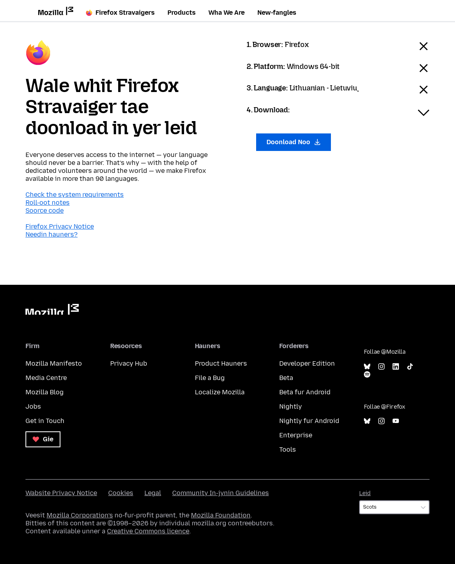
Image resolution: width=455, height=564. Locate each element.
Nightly (290, 406)
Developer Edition (307, 363)
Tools (287, 449)
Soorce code (44, 210)
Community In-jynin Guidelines (220, 493)
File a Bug (210, 378)
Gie (43, 439)
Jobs (33, 406)
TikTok (410, 366)
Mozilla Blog (44, 392)
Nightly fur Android (309, 421)
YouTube (396, 421)
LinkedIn (396, 366)
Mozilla (52, 309)
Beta (286, 378)
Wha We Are (226, 12)
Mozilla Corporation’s (80, 515)
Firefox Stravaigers (120, 12)
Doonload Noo (293, 142)
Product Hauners (221, 363)
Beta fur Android (305, 392)
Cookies (120, 493)
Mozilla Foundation (221, 515)
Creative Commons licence (148, 531)
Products (181, 12)
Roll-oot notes (47, 202)
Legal (152, 493)
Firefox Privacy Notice (59, 226)
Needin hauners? (51, 234)
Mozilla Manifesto (53, 363)
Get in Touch (44, 421)
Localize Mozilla (220, 392)
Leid (365, 493)
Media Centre (46, 378)
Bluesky (367, 366)
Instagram (381, 366)
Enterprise (295, 435)
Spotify (367, 374)
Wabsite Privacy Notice (61, 493)
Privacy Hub (128, 363)
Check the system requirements (74, 194)
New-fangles (276, 12)
